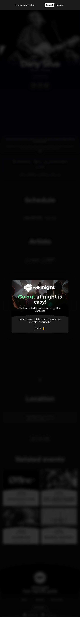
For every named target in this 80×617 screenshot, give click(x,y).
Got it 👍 (40, 328)
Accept (49, 5)
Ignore (60, 5)
